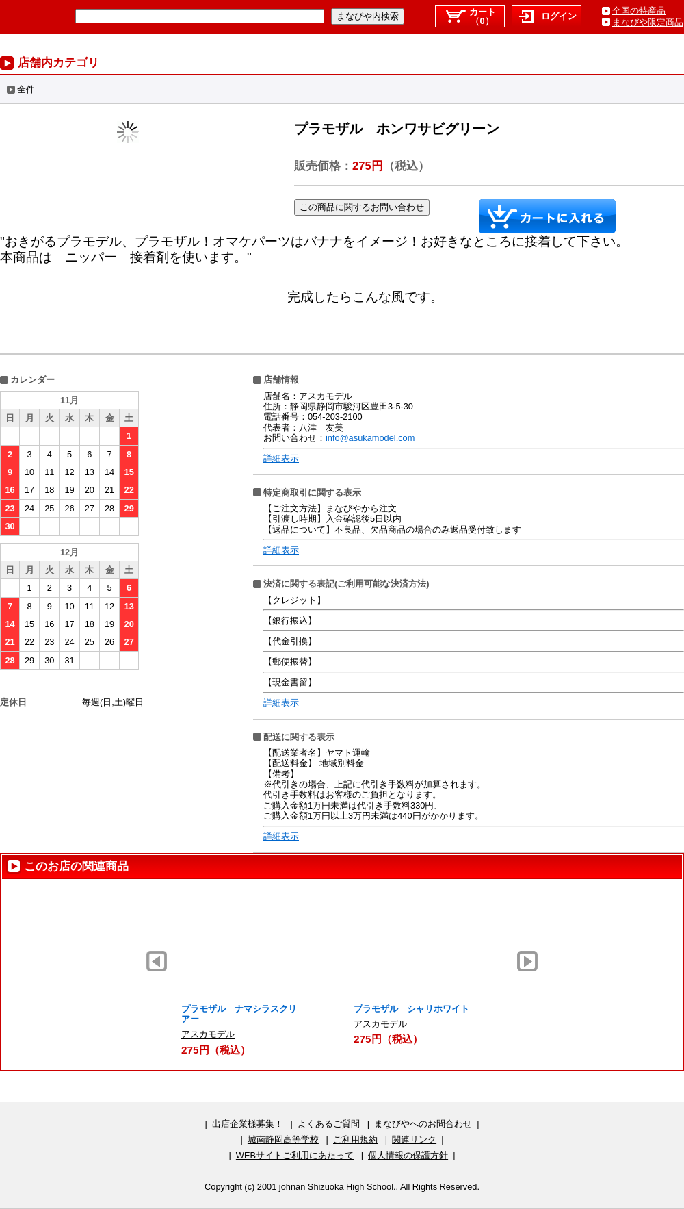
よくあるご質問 (329, 1124)
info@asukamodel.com (370, 438)
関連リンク (414, 1139)
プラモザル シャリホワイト (411, 1009)
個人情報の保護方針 (408, 1155)
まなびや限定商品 (647, 22)
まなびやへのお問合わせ (423, 1124)
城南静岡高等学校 (283, 1139)
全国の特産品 (639, 10)
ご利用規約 (355, 1139)
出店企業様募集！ (247, 1124)
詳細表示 (281, 458)
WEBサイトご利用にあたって (295, 1155)
